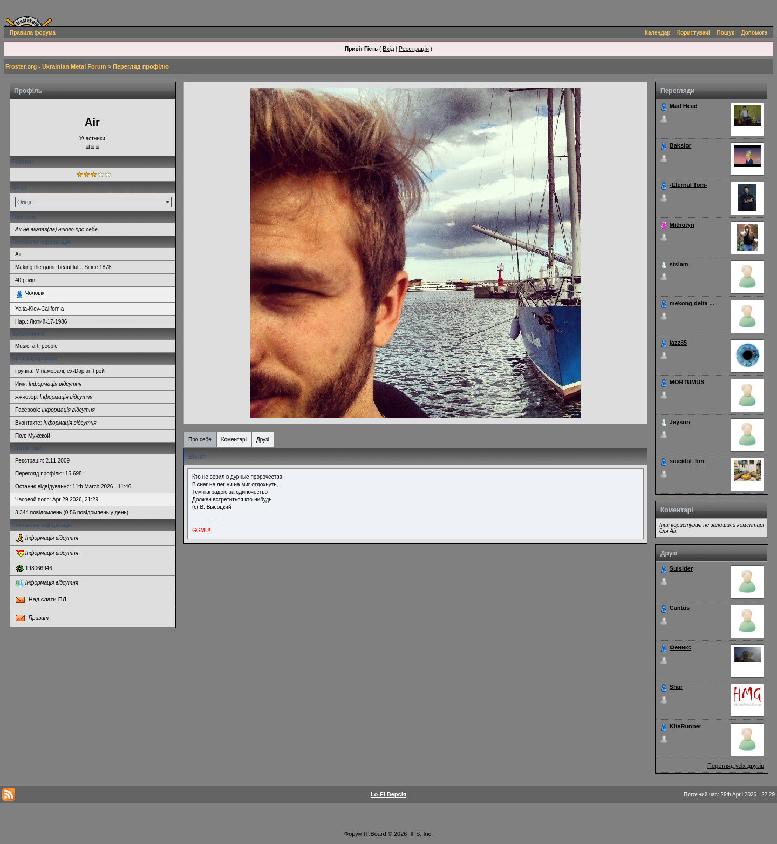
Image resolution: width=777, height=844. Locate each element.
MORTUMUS (687, 382)
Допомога (754, 33)
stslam (679, 264)
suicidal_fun (687, 461)
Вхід (388, 48)
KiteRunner (685, 726)
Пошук (725, 33)
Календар (658, 33)
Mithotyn (682, 225)
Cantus (680, 608)
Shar (676, 687)
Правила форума (33, 33)
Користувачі (693, 33)
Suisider (681, 568)
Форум (353, 833)
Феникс (680, 647)
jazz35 (678, 342)
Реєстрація (414, 48)
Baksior (680, 145)
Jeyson (680, 422)
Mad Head (684, 106)
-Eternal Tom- (688, 185)
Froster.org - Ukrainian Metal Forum (55, 66)
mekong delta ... (692, 303)
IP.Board (375, 833)
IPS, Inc (421, 833)
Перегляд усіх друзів (735, 765)
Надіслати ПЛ (47, 599)
